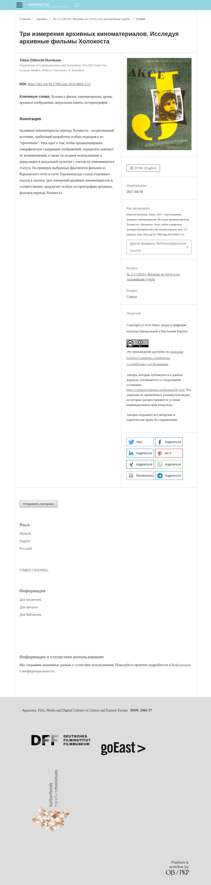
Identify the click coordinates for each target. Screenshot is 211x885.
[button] (140, 442)
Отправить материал (38, 504)
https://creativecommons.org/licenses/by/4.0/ (155, 390)
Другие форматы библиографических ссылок (158, 247)
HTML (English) (145, 168)
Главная (25, 19)
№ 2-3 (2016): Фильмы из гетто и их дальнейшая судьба (91, 19)
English (25, 541)
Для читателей (30, 600)
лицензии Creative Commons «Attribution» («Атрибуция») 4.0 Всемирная (154, 358)
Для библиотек (31, 615)
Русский (26, 548)
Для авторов (29, 607)
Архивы (41, 19)
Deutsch (25, 533)
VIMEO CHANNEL (34, 570)
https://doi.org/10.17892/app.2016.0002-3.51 (59, 84)
